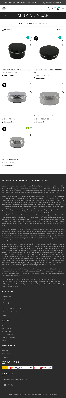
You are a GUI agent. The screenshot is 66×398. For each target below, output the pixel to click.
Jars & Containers (31, 23)
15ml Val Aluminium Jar (10, 160)
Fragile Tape (14, 286)
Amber (34, 279)
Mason (23, 282)
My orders (5, 351)
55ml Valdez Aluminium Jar (44, 116)
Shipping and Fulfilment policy (12, 309)
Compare (30, 41)
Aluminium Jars (43, 282)
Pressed (11, 284)
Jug (24, 284)
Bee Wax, (34, 284)
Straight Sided (23, 279)
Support (4, 315)
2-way (30, 279)
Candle (30, 282)
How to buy (5, 303)
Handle (44, 279)
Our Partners (6, 331)
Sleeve (8, 286)
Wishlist (54, 7)
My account (6, 354)
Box (45, 284)
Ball (26, 282)
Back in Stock (6, 296)
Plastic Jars (52, 282)
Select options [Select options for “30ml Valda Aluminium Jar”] (9, 122)
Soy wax (28, 284)
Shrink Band (55, 284)
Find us (4, 340)
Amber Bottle (18, 284)
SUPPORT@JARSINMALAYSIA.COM (49, 3)
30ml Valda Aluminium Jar (12, 116)
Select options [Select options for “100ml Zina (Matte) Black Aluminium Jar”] (41, 78)
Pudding (10, 282)
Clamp (39, 279)
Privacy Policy (53, 394)
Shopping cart (7, 357)
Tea (19, 282)
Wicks (49, 284)
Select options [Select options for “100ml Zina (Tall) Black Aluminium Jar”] (9, 75)
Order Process (7, 328)
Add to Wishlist (30, 37)
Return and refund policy (10, 312)
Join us (4, 325)
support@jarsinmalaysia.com (16, 379)
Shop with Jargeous (8, 337)
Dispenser (40, 284)
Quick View (30, 45)
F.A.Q (3, 300)
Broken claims (7, 306)
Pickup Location (7, 334)
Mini (7, 284)
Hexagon (35, 282)
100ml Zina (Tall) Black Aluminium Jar (16, 69)
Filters (59, 30)
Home (22, 23)
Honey (49, 279)
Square (15, 282)
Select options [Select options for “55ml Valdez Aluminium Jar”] (41, 122)
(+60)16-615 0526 (26, 3)
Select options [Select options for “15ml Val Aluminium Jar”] (9, 166)
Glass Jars (15, 279)
